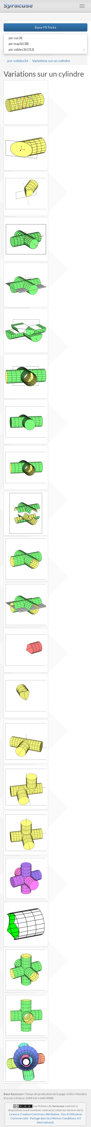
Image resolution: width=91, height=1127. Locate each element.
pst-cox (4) (15, 38)
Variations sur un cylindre (51, 61)
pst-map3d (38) (19, 44)
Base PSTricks (45, 27)
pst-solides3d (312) (21, 49)
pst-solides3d (17, 61)
